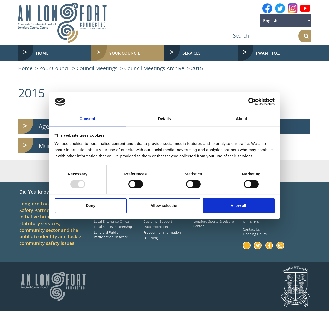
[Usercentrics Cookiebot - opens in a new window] (252, 102)
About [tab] (241, 118)
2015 (197, 68)
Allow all (238, 205)
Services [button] (191, 53)
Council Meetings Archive (154, 68)
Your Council (54, 68)
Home (42, 53)
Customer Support (157, 221)
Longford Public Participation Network (111, 235)
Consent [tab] (87, 118)
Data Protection (155, 226)
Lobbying (150, 237)
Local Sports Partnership (113, 226)
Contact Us (251, 229)
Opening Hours (255, 234)
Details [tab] (164, 118)
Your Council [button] (124, 53)
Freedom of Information (162, 232)
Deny (90, 205)
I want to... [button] (268, 53)
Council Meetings (97, 68)
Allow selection (164, 205)
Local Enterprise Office (111, 221)
